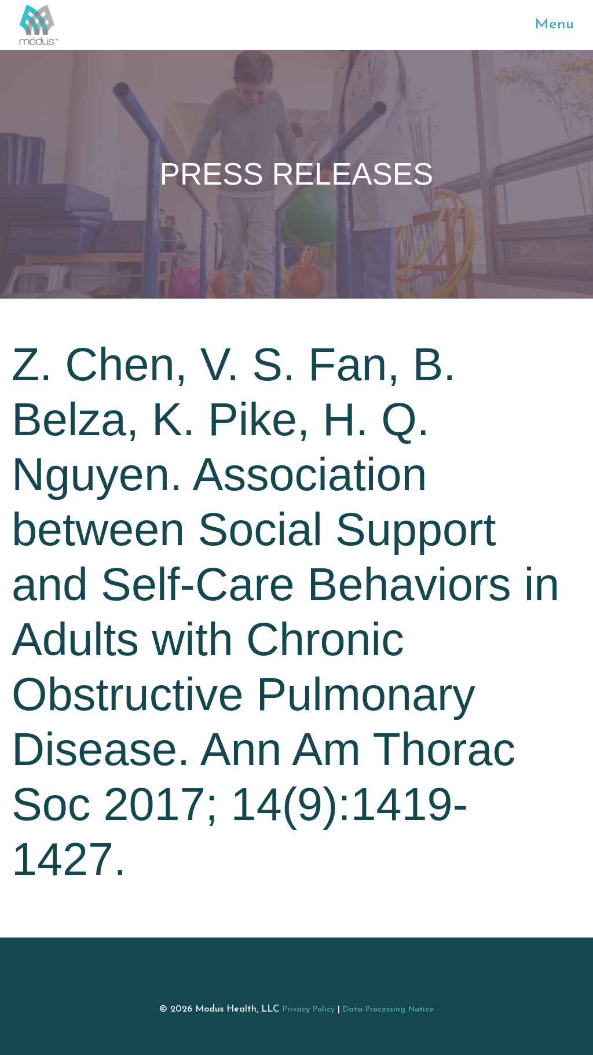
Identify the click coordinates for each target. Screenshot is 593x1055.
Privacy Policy (309, 1009)
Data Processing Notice (388, 1009)
